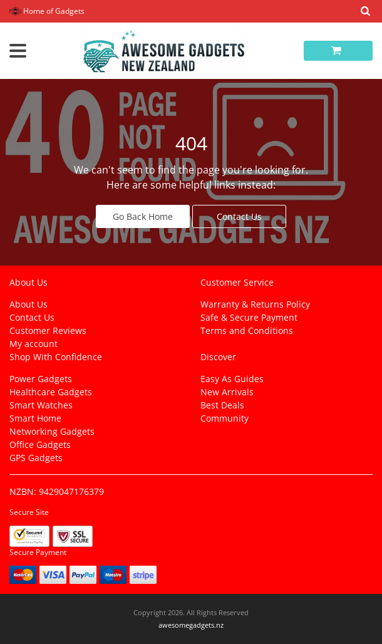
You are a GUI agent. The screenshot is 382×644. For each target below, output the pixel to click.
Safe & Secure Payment (248, 317)
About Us (28, 304)
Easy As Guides (232, 379)
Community (224, 418)
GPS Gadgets (36, 458)
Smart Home (35, 418)
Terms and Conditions (246, 330)
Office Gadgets (40, 444)
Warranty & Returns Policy (255, 304)
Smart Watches (41, 405)
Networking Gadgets (52, 431)
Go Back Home (143, 216)
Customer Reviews (47, 330)
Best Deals (222, 405)
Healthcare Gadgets (50, 392)
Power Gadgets (40, 379)
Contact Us (239, 216)
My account (33, 344)
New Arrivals (227, 392)
